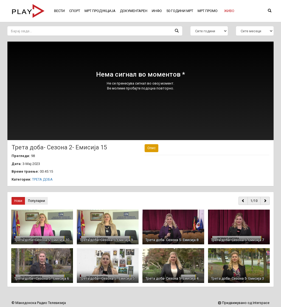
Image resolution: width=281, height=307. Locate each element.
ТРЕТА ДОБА (42, 179)
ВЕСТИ (59, 11)
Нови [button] (18, 201)
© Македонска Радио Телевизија (39, 303)
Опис (151, 148)
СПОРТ (74, 11)
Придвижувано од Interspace (243, 303)
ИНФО (157, 11)
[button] (229, 11)
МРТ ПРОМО (208, 11)
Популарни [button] (36, 201)
